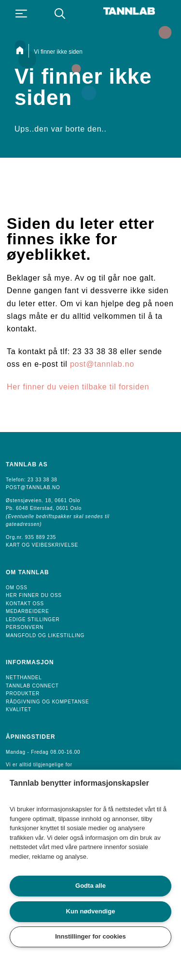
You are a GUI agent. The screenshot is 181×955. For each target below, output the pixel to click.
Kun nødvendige (90, 911)
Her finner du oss (34, 595)
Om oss (17, 587)
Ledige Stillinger (32, 619)
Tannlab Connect (32, 685)
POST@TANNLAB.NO (33, 487)
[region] (90, 862)
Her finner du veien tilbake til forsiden (78, 387)
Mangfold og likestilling (45, 635)
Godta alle (90, 885)
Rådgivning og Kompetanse (47, 701)
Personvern (24, 627)
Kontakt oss (25, 603)
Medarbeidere (27, 611)
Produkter (23, 693)
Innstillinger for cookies (90, 936)
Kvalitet (18, 709)
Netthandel (24, 677)
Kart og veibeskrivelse (42, 545)
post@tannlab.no (102, 364)
